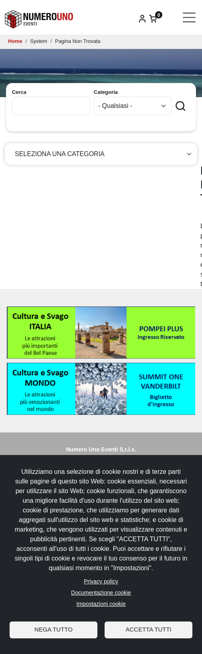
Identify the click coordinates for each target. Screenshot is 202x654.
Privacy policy (101, 581)
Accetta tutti (148, 629)
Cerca (19, 92)
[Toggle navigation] (189, 17)
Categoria (106, 92)
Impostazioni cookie (101, 604)
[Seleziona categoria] (101, 154)
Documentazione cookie (101, 592)
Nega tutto (53, 629)
